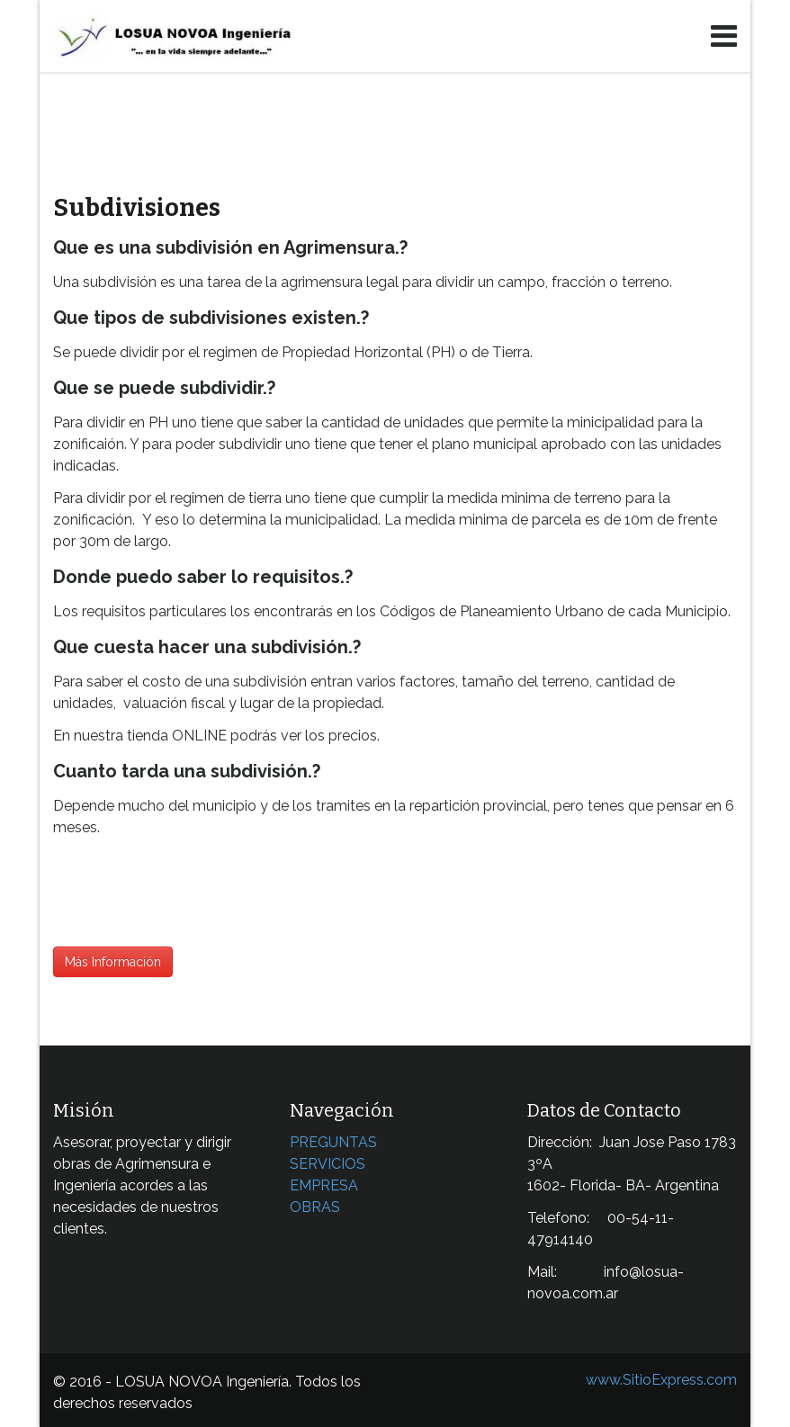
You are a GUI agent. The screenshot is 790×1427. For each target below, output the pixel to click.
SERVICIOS (327, 1163)
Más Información (113, 962)
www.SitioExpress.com (661, 1379)
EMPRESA (324, 1185)
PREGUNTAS (333, 1142)
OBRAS (315, 1207)
